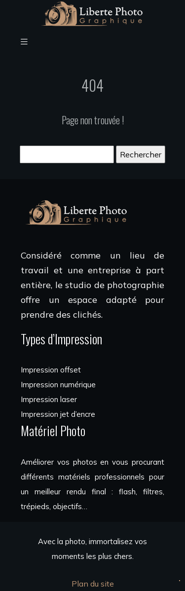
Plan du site (93, 584)
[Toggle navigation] (24, 42)
